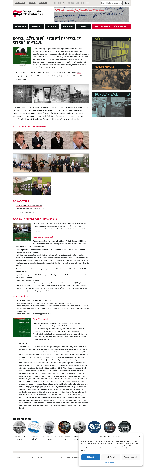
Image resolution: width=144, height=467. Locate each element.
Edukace (52, 26)
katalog (68, 119)
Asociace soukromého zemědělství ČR (30, 212)
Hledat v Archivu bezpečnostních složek (112, 27)
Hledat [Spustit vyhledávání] (126, 2)
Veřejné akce (20, 26)
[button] (139, 436)
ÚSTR (83, 26)
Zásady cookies (109, 463)
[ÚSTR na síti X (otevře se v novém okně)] (63, 3)
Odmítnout (110, 457)
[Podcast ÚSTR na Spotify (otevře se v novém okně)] (72, 3)
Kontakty (32, 2)
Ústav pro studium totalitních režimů (29, 209)
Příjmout (90, 457)
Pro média (44, 2)
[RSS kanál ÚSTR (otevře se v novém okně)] (82, 3)
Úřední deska (20, 2)
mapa (79, 72)
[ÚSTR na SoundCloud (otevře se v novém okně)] (77, 3)
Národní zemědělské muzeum (27, 215)
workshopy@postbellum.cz (41, 317)
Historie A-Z (67, 26)
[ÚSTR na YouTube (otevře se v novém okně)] (59, 3)
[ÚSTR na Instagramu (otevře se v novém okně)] (67, 3)
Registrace (23, 346)
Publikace (36, 26)
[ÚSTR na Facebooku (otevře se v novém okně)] (54, 3)
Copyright (16, 460)
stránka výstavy (21, 79)
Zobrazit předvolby (131, 457)
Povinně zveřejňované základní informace (69, 460)
